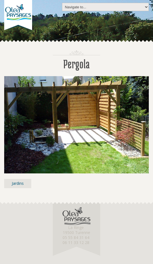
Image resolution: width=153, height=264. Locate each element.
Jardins (18, 183)
